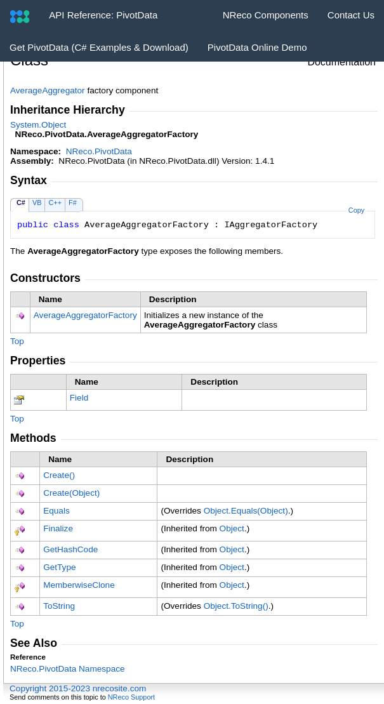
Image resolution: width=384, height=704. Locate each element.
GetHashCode (70, 549)
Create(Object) (71, 493)
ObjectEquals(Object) (246, 510)
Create (59, 475)
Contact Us (351, 15)
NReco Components (265, 15)
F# (73, 202)
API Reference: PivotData (103, 15)
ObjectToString (236, 606)
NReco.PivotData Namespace (67, 669)
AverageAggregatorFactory (85, 315)
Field (79, 397)
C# (21, 202)
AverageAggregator (47, 90)
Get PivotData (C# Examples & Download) (99, 47)
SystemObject (38, 125)
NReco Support (131, 697)
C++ (55, 202)
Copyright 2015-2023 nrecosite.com (78, 688)
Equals (56, 510)
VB (37, 202)
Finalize (58, 528)
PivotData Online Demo (257, 47)
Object (232, 528)
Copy (356, 210)
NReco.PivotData (99, 151)
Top (17, 341)
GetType (59, 567)
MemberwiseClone (79, 585)
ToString (59, 606)
